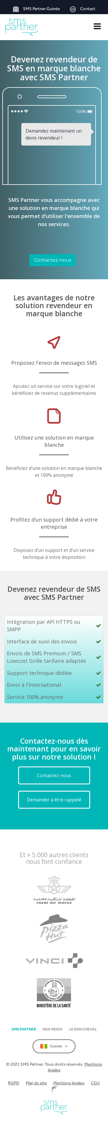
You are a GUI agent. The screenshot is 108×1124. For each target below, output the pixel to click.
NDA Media (52, 1029)
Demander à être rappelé (54, 800)
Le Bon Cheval (83, 1029)
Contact (82, 9)
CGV (95, 1082)
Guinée (54, 1046)
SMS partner (24, 1029)
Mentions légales (68, 1082)
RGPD (13, 1082)
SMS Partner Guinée (36, 9)
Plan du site (36, 1082)
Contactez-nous (52, 260)
